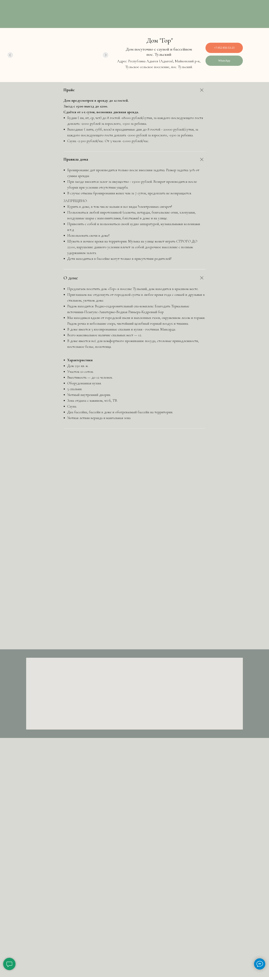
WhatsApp (224, 60)
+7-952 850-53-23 (224, 47)
